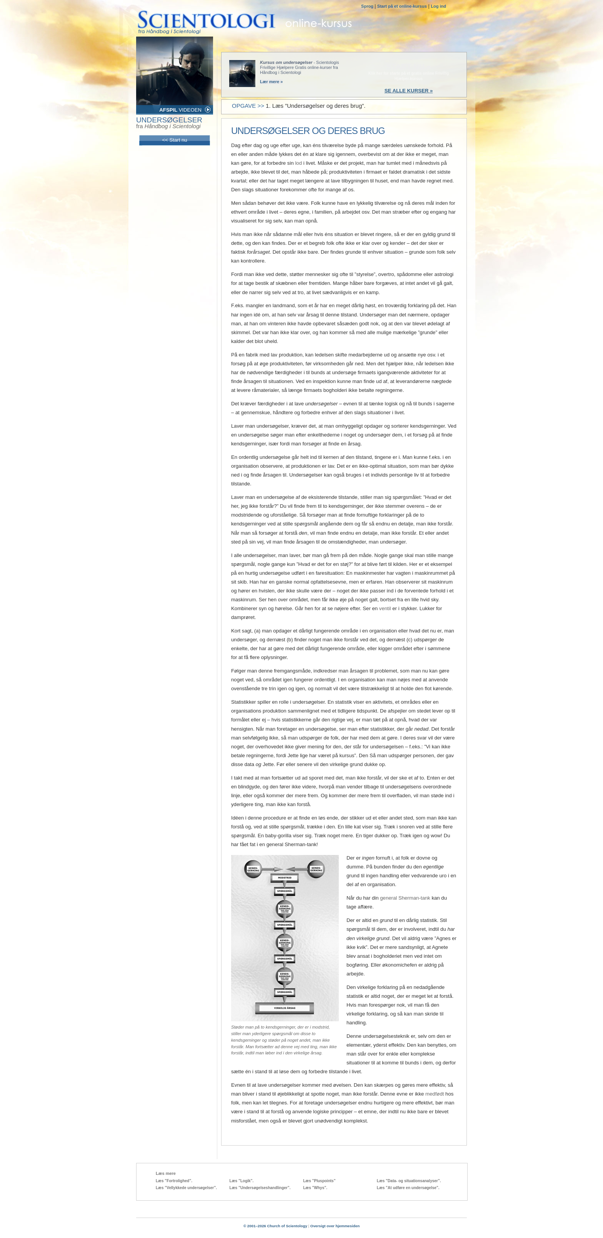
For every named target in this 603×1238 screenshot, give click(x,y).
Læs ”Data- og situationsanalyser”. (409, 1181)
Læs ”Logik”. (242, 1181)
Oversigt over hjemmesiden (335, 1226)
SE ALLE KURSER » (409, 91)
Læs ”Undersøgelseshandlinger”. (260, 1188)
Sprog (368, 6)
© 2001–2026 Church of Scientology (275, 1226)
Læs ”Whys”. (315, 1188)
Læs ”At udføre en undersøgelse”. (408, 1188)
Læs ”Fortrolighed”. (174, 1181)
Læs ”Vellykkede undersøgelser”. (186, 1188)
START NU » (408, 66)
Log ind (438, 6)
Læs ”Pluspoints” (319, 1181)
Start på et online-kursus (402, 6)
